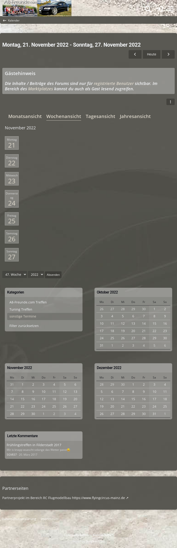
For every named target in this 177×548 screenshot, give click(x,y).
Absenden (53, 275)
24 (11, 203)
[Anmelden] (159, 9)
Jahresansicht (135, 116)
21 (11, 145)
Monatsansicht (25, 116)
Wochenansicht (63, 116)
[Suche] (148, 9)
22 (11, 162)
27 (11, 256)
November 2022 (19, 368)
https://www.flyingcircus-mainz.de (98, 498)
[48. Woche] (168, 54)
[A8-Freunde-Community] (36, 4)
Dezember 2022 (109, 368)
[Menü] (171, 9)
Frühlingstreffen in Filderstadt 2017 (34, 445)
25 (11, 220)
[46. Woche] (135, 54)
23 (11, 180)
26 (11, 238)
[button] (170, 102)
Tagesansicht (100, 116)
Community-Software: (88, 535)
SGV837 (12, 455)
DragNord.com (95, 541)
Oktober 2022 (107, 292)
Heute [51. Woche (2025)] (151, 54)
